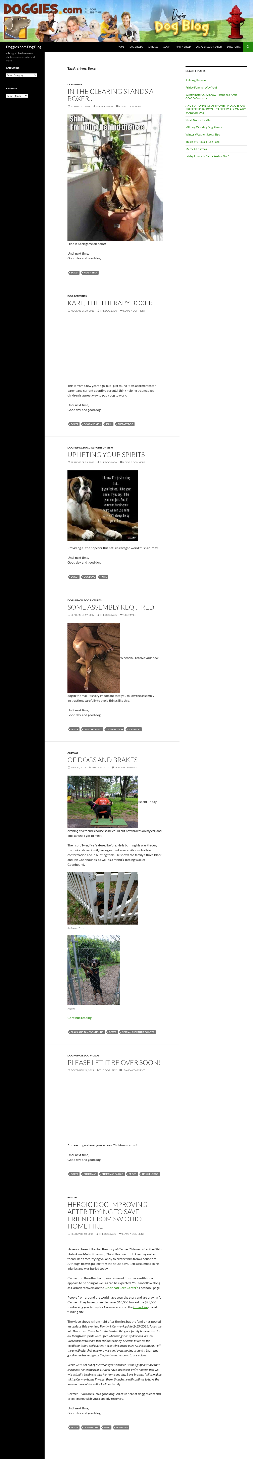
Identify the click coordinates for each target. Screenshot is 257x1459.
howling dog (150, 1174)
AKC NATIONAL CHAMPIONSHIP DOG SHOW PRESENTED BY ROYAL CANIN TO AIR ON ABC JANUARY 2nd (216, 109)
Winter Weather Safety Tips (203, 134)
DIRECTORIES (234, 46)
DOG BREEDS (136, 46)
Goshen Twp (91, 1427)
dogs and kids (92, 424)
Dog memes (74, 84)
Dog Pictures (93, 600)
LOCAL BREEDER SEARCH (209, 46)
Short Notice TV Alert (199, 120)
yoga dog (134, 729)
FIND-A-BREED (183, 46)
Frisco (133, 1174)
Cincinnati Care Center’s (121, 1288)
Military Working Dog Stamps (204, 127)
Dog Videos (91, 1055)
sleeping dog (115, 729)
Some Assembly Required (110, 607)
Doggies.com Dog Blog (23, 47)
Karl (109, 424)
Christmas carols (112, 1174)
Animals (73, 752)
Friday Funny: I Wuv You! (201, 87)
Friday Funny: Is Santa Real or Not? (207, 156)
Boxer (74, 272)
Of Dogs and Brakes (102, 759)
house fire (122, 1427)
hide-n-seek (90, 272)
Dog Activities (77, 296)
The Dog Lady (104, 106)
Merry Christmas (196, 149)
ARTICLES (153, 46)
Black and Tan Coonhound (87, 1032)
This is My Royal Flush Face (202, 141)
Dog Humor (75, 600)
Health (72, 1197)
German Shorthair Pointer (138, 1032)
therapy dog (125, 424)
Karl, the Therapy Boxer (110, 303)
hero (107, 1427)
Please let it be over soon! (113, 1062)
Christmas (90, 1174)
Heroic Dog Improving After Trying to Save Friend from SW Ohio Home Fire (107, 1215)
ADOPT (167, 46)
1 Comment (130, 614)
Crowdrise (140, 1307)
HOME (121, 46)
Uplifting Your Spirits (106, 454)
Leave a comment (130, 106)
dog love (89, 576)
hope (104, 576)
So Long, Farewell (196, 80)
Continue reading (81, 1018)
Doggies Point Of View (98, 447)
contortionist (93, 729)
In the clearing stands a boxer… (110, 95)
